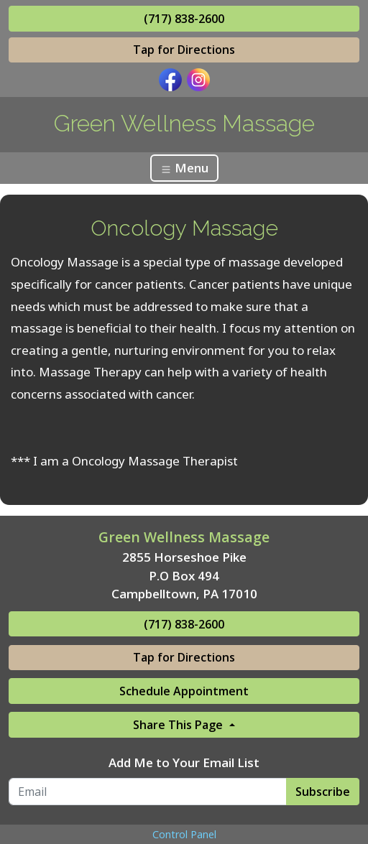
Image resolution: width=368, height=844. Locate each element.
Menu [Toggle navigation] (184, 167)
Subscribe (322, 791)
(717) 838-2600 (184, 19)
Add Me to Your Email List (184, 762)
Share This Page (179, 725)
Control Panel (184, 834)
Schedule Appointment (184, 691)
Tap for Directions (184, 49)
